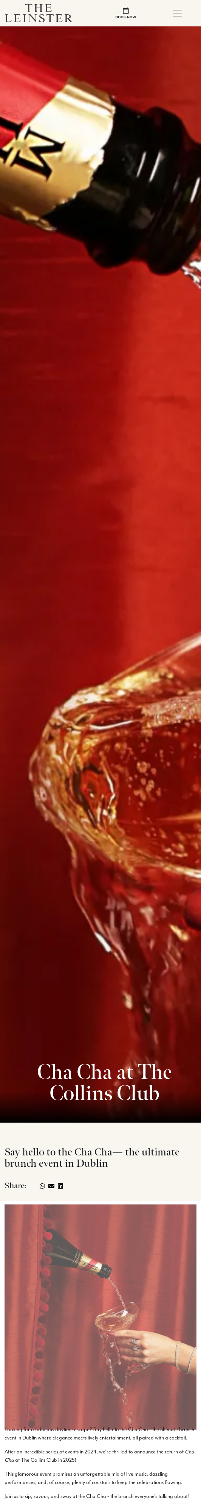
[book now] (125, 12)
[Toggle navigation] (177, 13)
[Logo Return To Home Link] (39, 12)
